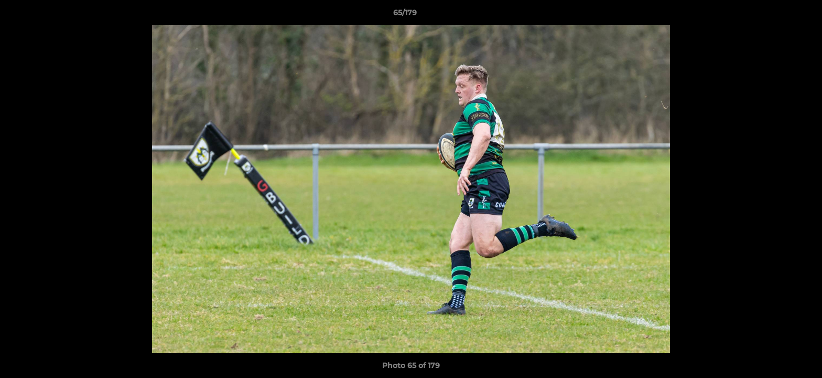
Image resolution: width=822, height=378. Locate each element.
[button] (778, 15)
